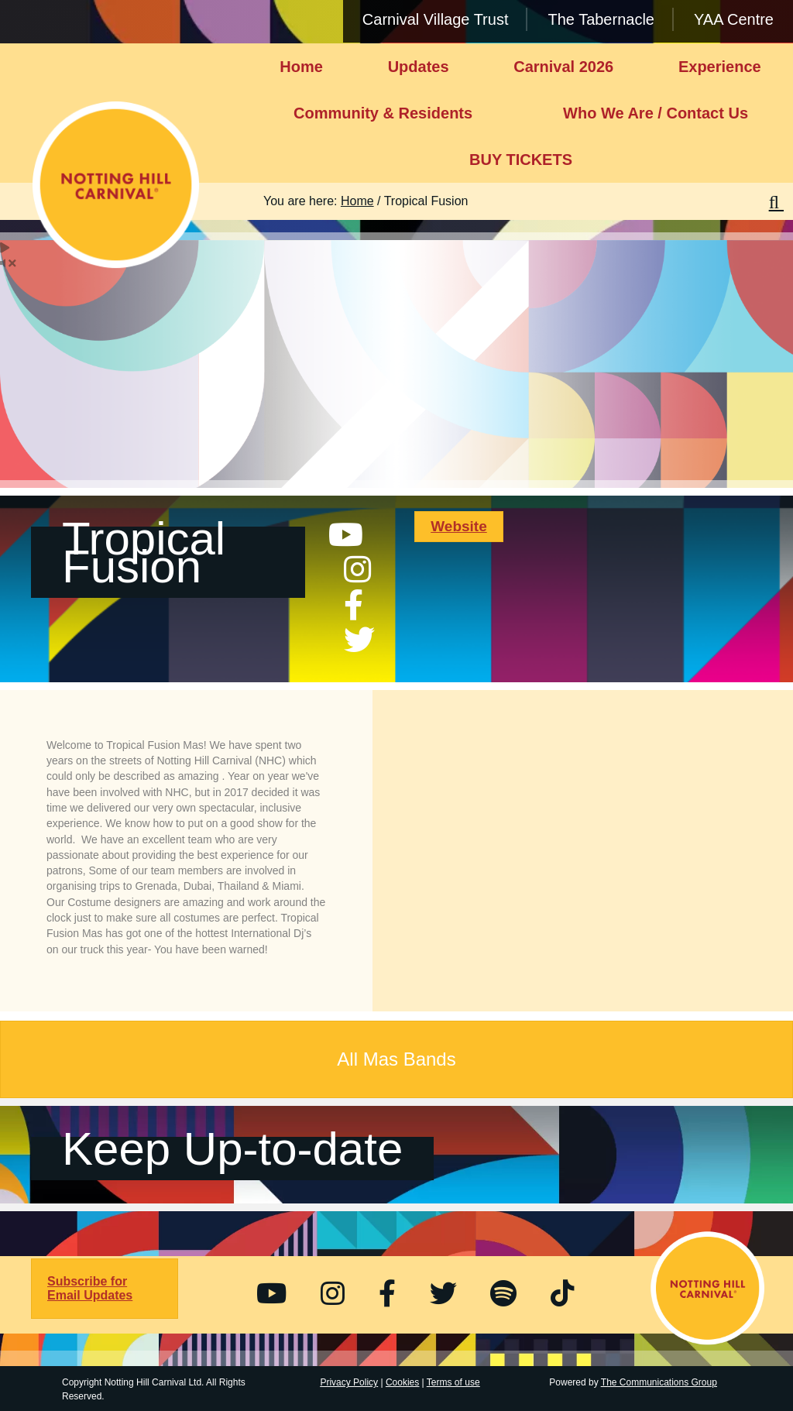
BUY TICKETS (520, 159)
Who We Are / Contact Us (655, 113)
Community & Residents (383, 113)
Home (301, 66)
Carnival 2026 (563, 66)
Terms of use (453, 1382)
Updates (418, 66)
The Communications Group (659, 1382)
